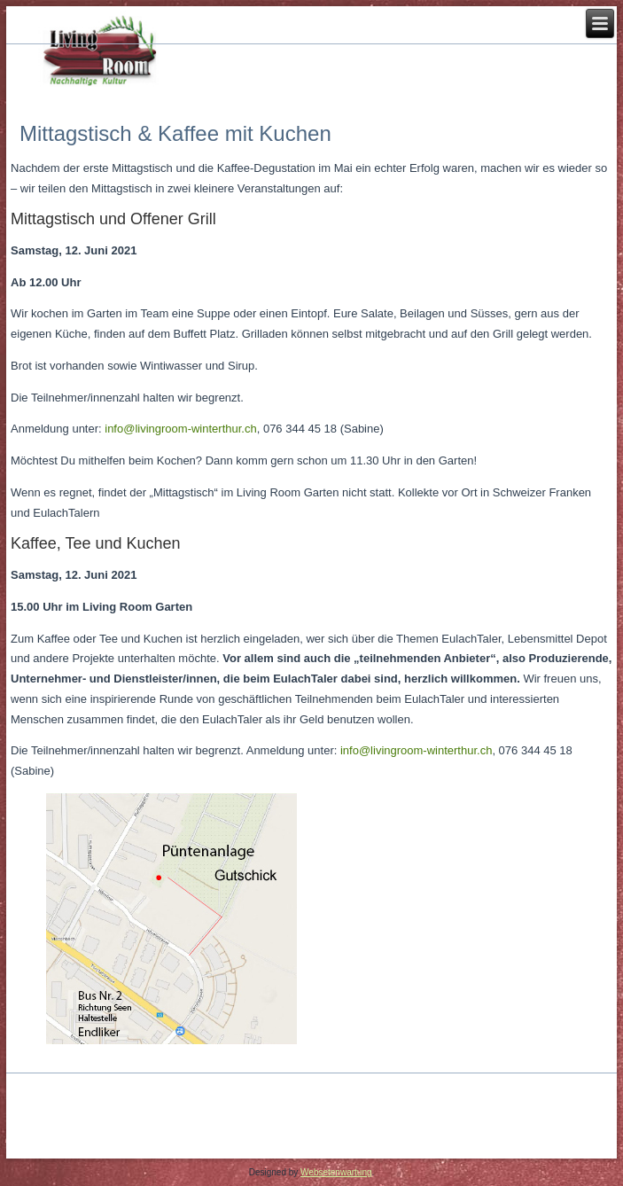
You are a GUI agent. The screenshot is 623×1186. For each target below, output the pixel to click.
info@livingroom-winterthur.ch (180, 428)
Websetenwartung (335, 1172)
